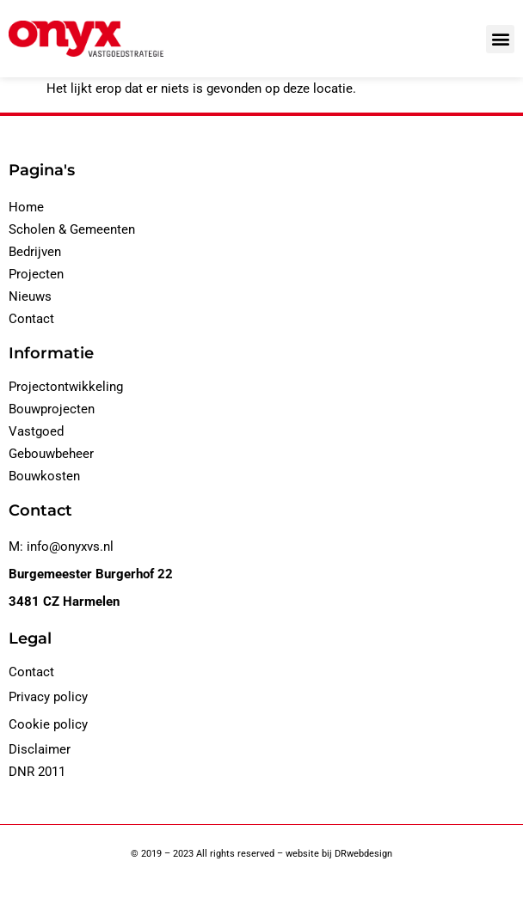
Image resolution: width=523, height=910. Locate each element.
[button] (500, 39)
